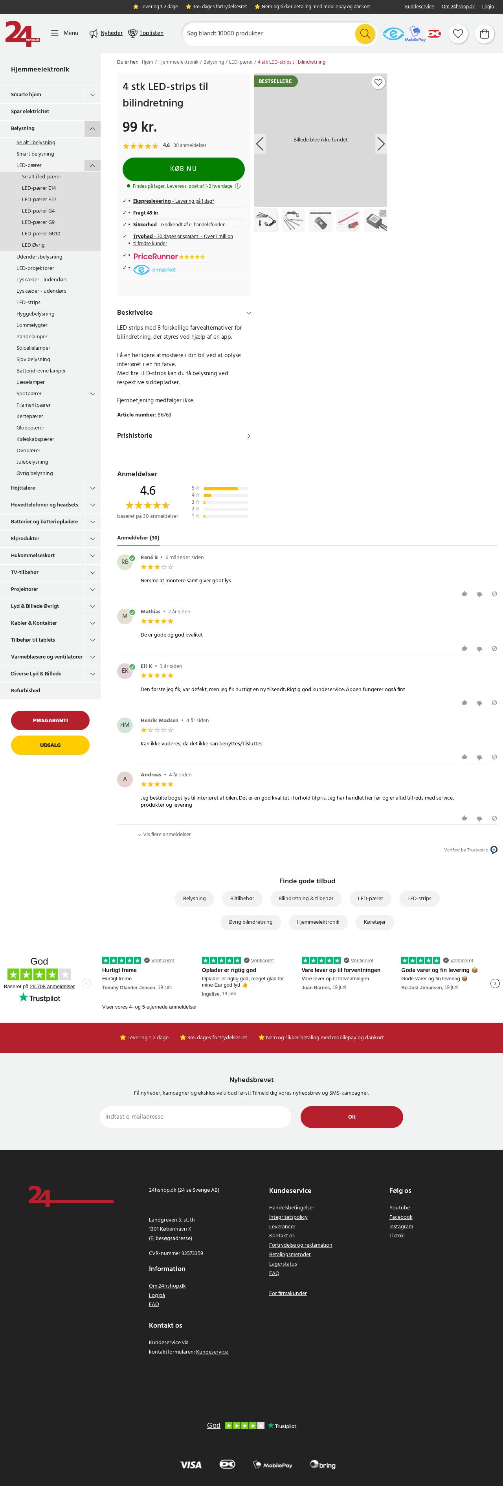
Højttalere (23, 488)
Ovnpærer (28, 450)
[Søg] (280, 33)
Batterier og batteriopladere (44, 522)
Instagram (401, 1226)
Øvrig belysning (35, 473)
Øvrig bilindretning (251, 922)
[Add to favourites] (378, 82)
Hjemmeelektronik (40, 69)
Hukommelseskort (33, 555)
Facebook (401, 1217)
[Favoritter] (458, 34)
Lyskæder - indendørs (42, 279)
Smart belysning (35, 154)
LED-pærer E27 (39, 199)
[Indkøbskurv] (484, 34)
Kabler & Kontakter (34, 623)
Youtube (399, 1208)
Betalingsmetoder (290, 1254)
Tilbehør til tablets (33, 640)
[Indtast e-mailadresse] (195, 1117)
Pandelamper (32, 336)
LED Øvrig (33, 245)
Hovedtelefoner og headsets (44, 505)
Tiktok (396, 1235)
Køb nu (183, 169)
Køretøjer (375, 922)
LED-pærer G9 (38, 222)
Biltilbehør (242, 898)
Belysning (23, 128)
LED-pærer (29, 165)
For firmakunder (288, 1293)
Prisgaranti (50, 720)
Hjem (147, 62)
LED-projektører (35, 268)
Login (488, 7)
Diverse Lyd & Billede (36, 674)
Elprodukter (25, 538)
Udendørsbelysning (39, 257)
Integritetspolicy (288, 1217)
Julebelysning (32, 462)
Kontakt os (282, 1235)
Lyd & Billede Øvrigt (35, 606)
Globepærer (30, 428)
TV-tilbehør (25, 572)
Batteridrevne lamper (41, 371)
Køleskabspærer (35, 439)
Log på (157, 1295)
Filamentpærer (34, 405)
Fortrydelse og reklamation (300, 1245)
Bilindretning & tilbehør (306, 898)
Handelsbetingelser (291, 1208)
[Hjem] (23, 34)
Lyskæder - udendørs (41, 291)
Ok (352, 1117)
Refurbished (25, 690)
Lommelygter (32, 325)
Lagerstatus (283, 1264)
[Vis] (249, 436)
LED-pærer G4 (38, 211)
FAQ (154, 1304)
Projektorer (24, 589)
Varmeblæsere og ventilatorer (47, 657)
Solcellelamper (33, 348)
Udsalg (50, 745)
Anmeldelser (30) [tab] (138, 538)
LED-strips (28, 302)
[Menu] (64, 33)
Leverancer (282, 1226)
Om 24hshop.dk (458, 7)
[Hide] (249, 313)
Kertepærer (30, 416)
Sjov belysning (33, 359)
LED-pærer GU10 (41, 233)
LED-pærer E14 (39, 188)
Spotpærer (29, 393)
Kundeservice (419, 7)
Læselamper (31, 382)
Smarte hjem (26, 94)
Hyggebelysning (36, 314)
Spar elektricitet (30, 111)
